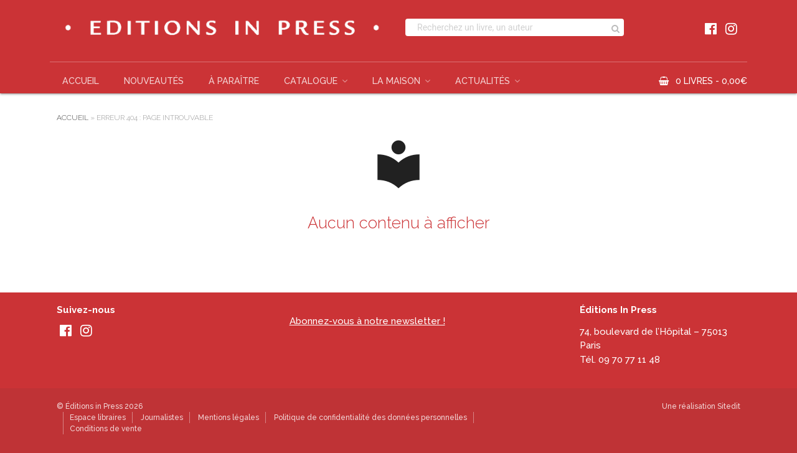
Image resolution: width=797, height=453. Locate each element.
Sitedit (728, 406)
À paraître (234, 81)
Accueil (80, 81)
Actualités (482, 81)
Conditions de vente (106, 428)
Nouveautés (154, 81)
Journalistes (162, 417)
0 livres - (711, 81)
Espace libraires (98, 417)
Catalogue (310, 81)
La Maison (396, 81)
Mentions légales (228, 417)
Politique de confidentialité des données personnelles (370, 417)
